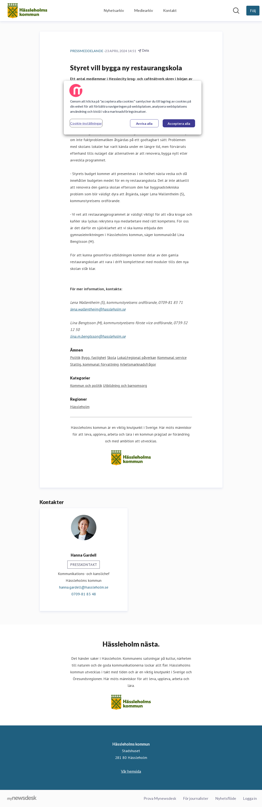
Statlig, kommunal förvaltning (94, 364)
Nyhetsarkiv (114, 10)
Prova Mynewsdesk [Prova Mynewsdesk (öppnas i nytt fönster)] (160, 798)
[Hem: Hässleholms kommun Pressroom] (27, 11)
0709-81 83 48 (83, 594)
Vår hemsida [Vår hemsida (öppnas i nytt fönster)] (131, 771)
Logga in (250, 798)
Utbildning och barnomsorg (125, 385)
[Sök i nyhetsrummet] (236, 10)
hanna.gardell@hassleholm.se (83, 587)
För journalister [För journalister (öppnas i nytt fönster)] (195, 798)
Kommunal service (172, 357)
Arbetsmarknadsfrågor (138, 364)
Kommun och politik (86, 385)
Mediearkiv (143, 10)
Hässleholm (80, 406)
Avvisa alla (144, 123)
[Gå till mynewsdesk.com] (22, 798)
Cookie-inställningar (86, 123)
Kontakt (170, 10)
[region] (132, 108)
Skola (111, 357)
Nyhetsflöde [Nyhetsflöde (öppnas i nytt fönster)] (225, 798)
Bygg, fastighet (93, 357)
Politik (75, 357)
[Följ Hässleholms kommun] (252, 10)
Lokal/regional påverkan (136, 357)
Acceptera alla (179, 123)
